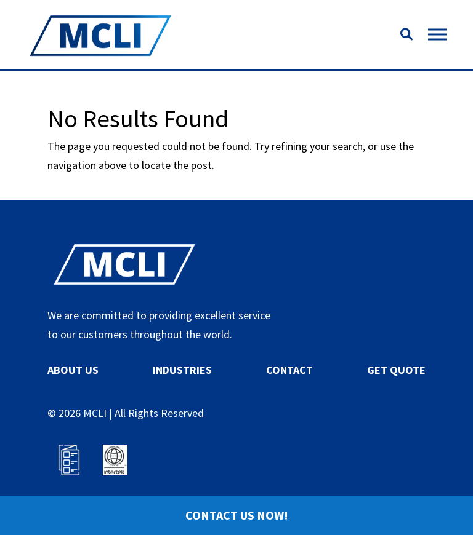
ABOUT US (73, 370)
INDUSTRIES (182, 370)
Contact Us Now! (236, 515)
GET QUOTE (396, 370)
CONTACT (289, 370)
